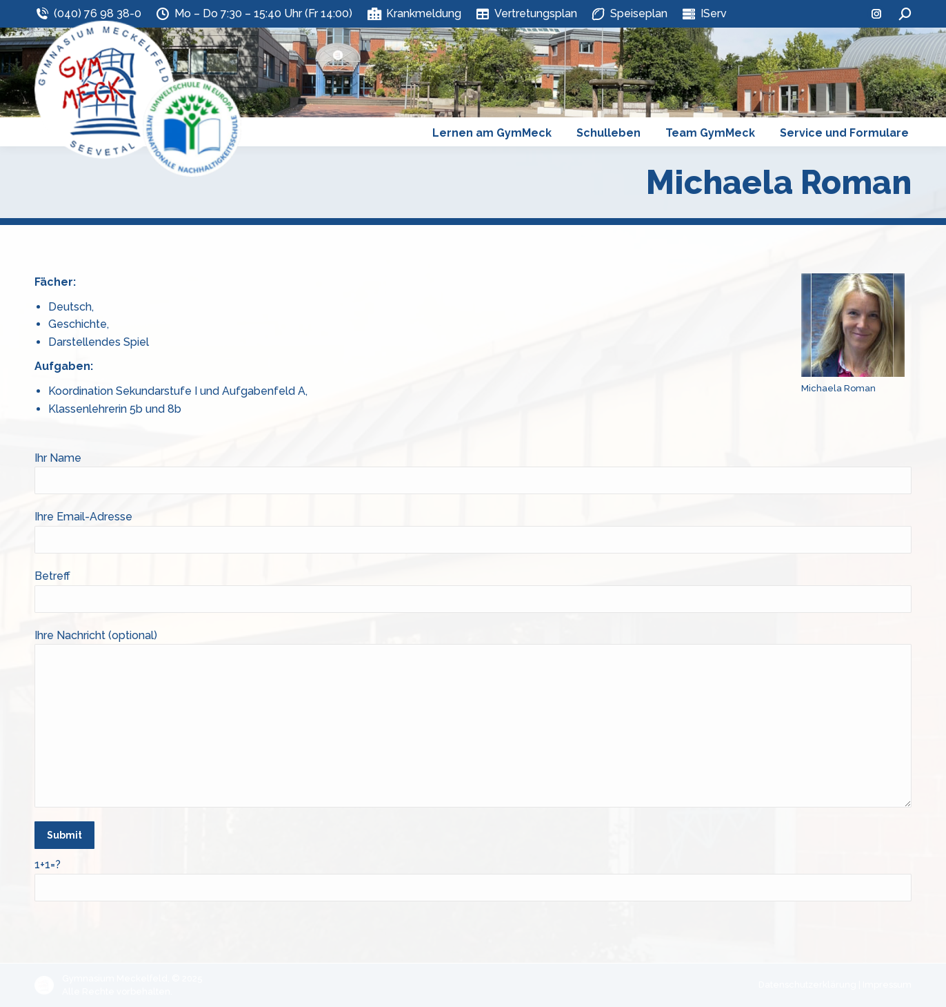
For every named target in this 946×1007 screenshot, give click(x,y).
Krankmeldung (413, 13)
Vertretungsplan (526, 13)
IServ (704, 13)
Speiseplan (629, 13)
